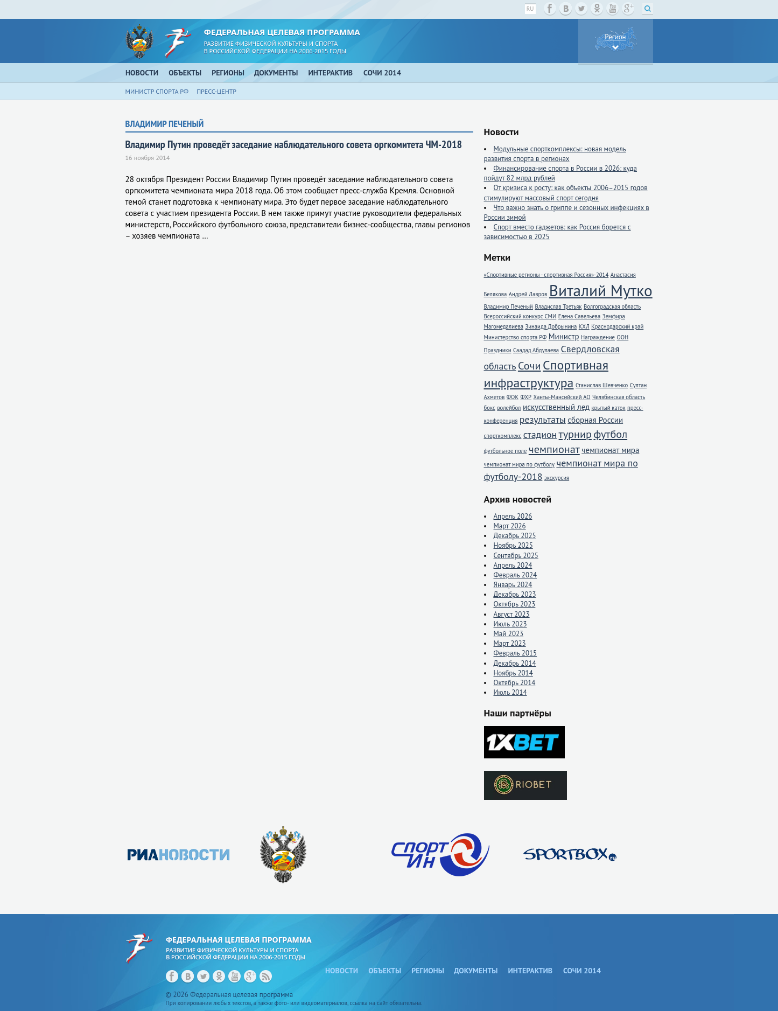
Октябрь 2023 (515, 604)
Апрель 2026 (513, 516)
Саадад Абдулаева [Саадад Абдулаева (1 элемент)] (536, 350)
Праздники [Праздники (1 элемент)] (497, 350)
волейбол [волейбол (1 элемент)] (509, 408)
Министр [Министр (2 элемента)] (564, 336)
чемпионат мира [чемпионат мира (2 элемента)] (610, 450)
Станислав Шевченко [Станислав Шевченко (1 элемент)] (602, 385)
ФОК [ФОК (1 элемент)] (512, 397)
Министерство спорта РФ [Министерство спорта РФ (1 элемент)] (515, 337)
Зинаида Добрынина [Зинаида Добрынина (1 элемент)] (551, 326)
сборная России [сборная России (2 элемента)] (595, 420)
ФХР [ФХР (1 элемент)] (525, 397)
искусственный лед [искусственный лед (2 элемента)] (556, 407)
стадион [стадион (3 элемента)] (540, 434)
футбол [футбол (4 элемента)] (610, 434)
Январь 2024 (513, 584)
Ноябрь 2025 (513, 545)
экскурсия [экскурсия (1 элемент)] (556, 478)
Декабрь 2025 (515, 535)
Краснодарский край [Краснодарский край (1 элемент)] (617, 326)
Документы (276, 73)
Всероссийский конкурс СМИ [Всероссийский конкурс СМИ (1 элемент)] (520, 316)
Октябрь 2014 (515, 682)
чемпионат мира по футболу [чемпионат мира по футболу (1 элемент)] (519, 464)
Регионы (228, 73)
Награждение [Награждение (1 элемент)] (598, 337)
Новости (141, 73)
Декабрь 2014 (515, 663)
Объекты (185, 73)
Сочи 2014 (382, 73)
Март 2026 (510, 526)
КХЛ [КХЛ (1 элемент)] (584, 326)
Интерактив (331, 73)
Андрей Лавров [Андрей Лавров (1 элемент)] (528, 294)
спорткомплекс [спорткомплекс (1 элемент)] (503, 436)
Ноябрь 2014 (513, 673)
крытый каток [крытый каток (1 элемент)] (608, 408)
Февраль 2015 (515, 653)
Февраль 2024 (515, 575)
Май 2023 (509, 633)
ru (530, 8)
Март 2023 (510, 643)
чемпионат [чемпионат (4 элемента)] (554, 449)
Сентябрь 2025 (516, 555)
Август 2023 (512, 614)
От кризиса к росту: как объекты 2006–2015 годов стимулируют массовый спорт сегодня (566, 192)
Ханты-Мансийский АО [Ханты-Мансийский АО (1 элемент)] (561, 397)
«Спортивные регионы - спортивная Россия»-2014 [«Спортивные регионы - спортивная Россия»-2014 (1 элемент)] (546, 274)
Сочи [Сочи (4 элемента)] (529, 365)
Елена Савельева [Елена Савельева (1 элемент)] (579, 316)
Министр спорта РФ (157, 91)
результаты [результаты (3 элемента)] (543, 419)
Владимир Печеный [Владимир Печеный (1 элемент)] (508, 306)
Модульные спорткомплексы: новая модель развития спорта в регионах (555, 153)
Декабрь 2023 (515, 594)
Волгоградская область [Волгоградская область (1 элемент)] (612, 306)
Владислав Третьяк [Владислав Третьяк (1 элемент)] (558, 306)
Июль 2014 (510, 692)
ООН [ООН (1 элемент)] (622, 337)
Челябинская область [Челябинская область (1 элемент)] (618, 397)
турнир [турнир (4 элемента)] (575, 434)
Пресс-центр (216, 91)
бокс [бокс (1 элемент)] (489, 408)
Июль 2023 (510, 624)
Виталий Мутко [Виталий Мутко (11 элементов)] (601, 290)
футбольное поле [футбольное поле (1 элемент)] (505, 451)
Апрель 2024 (513, 565)
